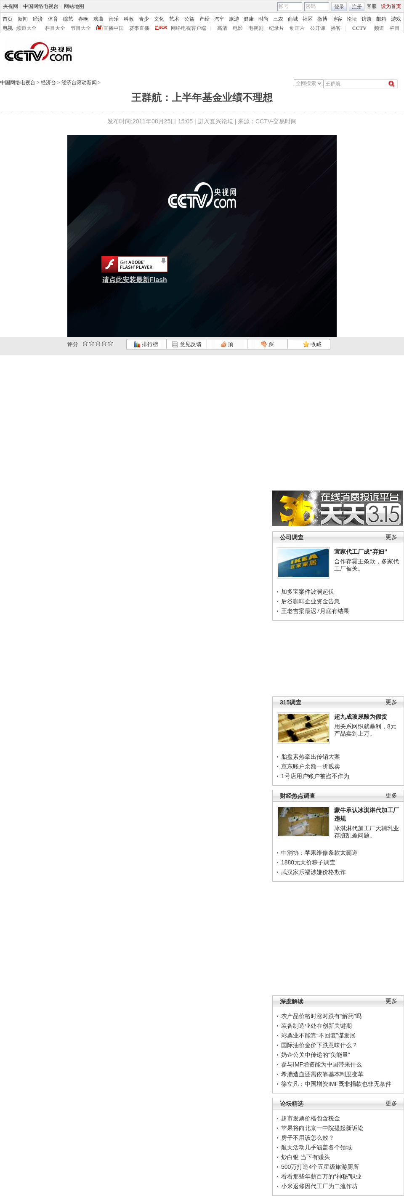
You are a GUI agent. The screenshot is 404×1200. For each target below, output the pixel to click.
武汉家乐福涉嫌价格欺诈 (313, 872)
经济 (38, 19)
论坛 (352, 19)
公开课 (317, 28)
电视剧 (255, 28)
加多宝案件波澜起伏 (307, 591)
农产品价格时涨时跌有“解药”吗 (321, 1016)
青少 (144, 19)
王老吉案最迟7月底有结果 (315, 611)
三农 (278, 19)
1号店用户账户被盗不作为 (315, 776)
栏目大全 (55, 28)
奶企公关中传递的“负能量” (315, 1054)
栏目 (395, 28)
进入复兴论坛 (215, 121)
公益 (189, 19)
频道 (379, 28)
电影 (238, 28)
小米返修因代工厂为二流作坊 (319, 1186)
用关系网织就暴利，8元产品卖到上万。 (365, 730)
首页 (8, 19)
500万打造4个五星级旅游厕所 (320, 1166)
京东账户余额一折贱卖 (310, 766)
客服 (372, 6)
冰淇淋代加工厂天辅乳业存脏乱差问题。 (366, 832)
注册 (357, 7)
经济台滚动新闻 (79, 82)
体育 (53, 19)
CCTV (359, 28)
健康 (249, 19)
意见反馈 (186, 344)
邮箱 (381, 19)
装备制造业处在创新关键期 (316, 1025)
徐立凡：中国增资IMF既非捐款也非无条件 (336, 1083)
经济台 (48, 82)
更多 (391, 537)
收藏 (312, 344)
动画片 (297, 28)
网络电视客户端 (188, 28)
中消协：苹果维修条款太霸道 (319, 852)
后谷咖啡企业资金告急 (310, 601)
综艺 (68, 19)
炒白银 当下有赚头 (305, 1157)
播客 (336, 28)
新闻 (23, 19)
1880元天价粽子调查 (308, 862)
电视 (8, 28)
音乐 (114, 19)
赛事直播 (139, 28)
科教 (129, 19)
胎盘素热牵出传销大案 (310, 756)
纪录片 (276, 28)
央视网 (10, 6)
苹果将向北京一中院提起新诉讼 (322, 1128)
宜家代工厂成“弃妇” (360, 551)
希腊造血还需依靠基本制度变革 (322, 1074)
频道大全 (26, 28)
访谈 (366, 19)
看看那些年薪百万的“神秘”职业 (321, 1176)
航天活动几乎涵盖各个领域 (316, 1147)
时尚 (263, 19)
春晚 (83, 19)
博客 (337, 19)
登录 (339, 7)
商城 (293, 19)
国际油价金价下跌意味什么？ (319, 1045)
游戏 (396, 19)
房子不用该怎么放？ (307, 1137)
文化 (159, 19)
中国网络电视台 (40, 6)
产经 (204, 19)
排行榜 (146, 344)
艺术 (174, 19)
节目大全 (81, 28)
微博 (322, 19)
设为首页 (391, 6)
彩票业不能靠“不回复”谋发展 (318, 1035)
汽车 (219, 19)
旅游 (234, 19)
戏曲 (98, 19)
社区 (308, 19)
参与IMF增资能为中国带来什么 (321, 1064)
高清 (222, 28)
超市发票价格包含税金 (310, 1118)
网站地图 (74, 6)
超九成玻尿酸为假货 (360, 716)
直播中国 (114, 28)
